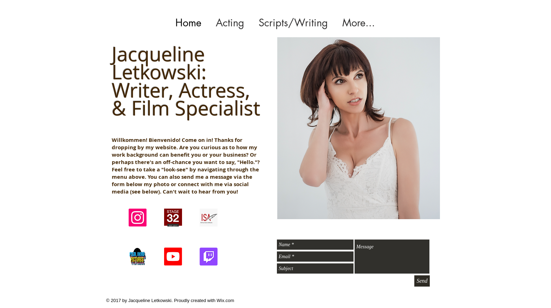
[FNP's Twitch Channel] (209, 257)
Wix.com (225, 300)
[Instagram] (138, 218)
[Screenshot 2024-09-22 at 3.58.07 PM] (209, 218)
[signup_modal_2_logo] (173, 218)
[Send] (422, 281)
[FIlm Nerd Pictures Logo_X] (138, 257)
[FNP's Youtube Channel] (173, 257)
